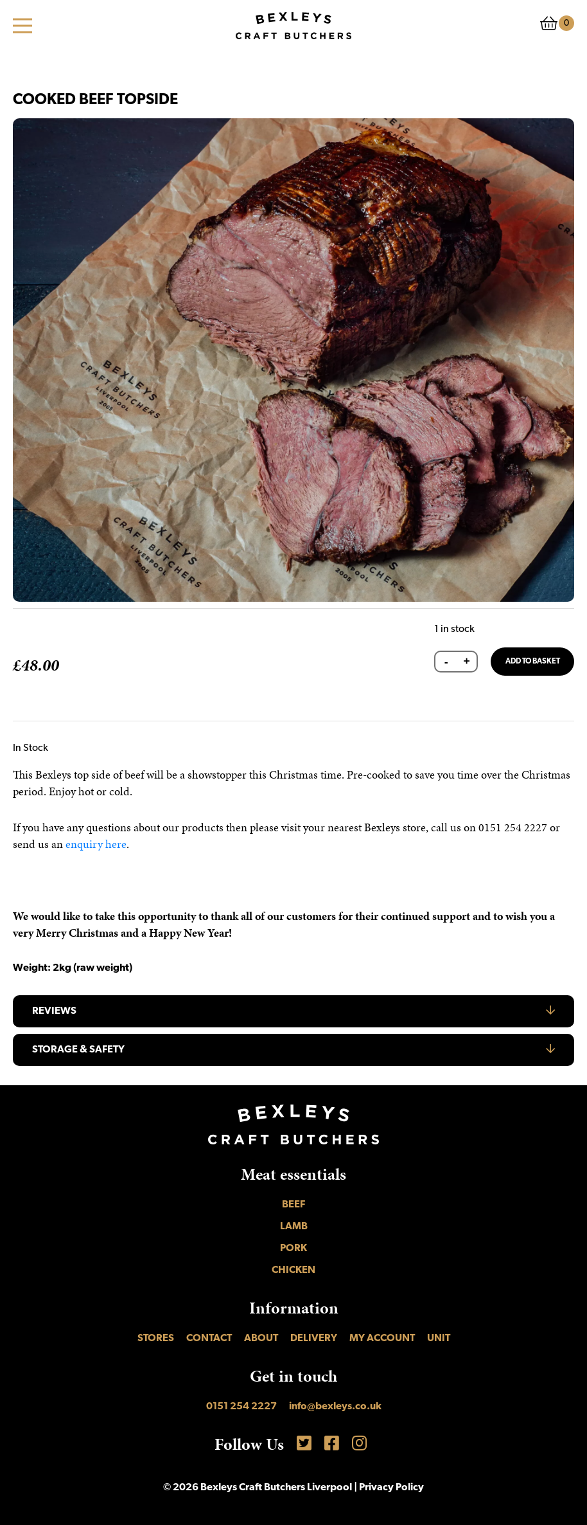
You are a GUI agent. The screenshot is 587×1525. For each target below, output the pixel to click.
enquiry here (96, 844)
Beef (293, 1205)
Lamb (294, 1227)
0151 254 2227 (241, 1407)
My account (382, 1338)
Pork (293, 1248)
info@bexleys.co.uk (335, 1407)
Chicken (293, 1270)
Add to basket (532, 661)
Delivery (313, 1338)
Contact (209, 1338)
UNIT (438, 1338)
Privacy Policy (391, 1488)
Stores (155, 1338)
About (261, 1338)
